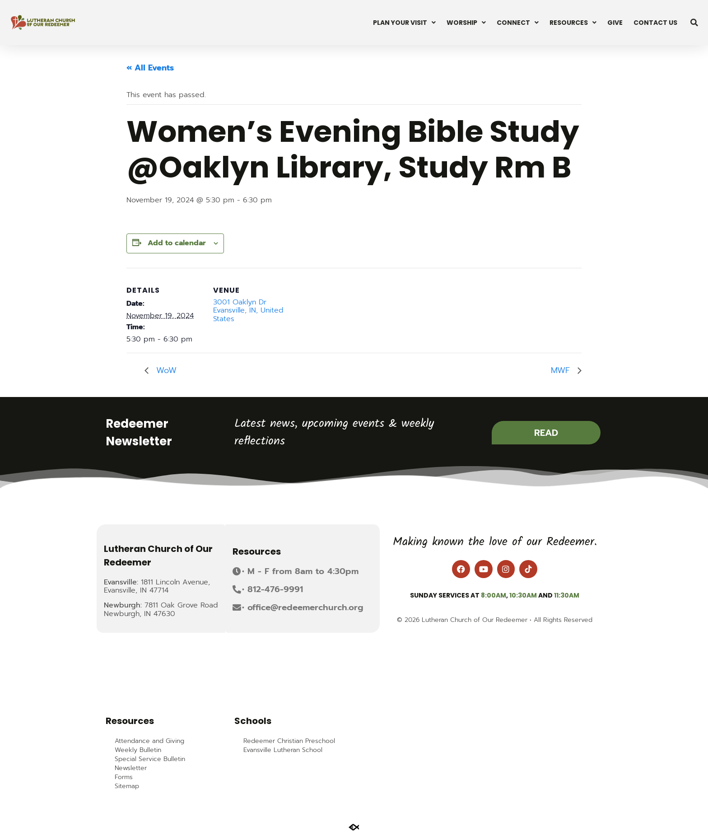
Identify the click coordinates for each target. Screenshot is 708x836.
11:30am (566, 595)
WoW (165, 370)
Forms (124, 777)
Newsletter (131, 768)
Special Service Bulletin (150, 759)
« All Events (150, 67)
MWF (562, 370)
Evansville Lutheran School (282, 750)
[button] (694, 23)
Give (615, 22)
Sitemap (127, 786)
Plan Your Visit (404, 22)
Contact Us (655, 22)
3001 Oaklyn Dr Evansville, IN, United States (248, 310)
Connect (518, 22)
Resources (573, 22)
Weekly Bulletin (138, 750)
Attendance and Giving (149, 741)
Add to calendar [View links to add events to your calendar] (177, 243)
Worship (466, 22)
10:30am (523, 595)
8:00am (493, 595)
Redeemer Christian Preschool (289, 741)
